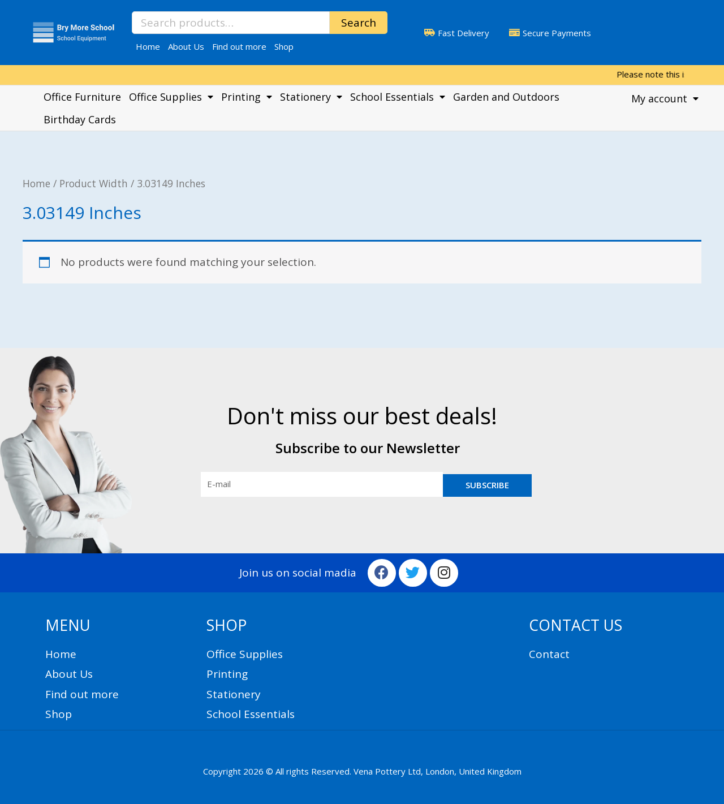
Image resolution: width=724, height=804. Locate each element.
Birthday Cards (80, 119)
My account (665, 98)
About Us (186, 46)
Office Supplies (171, 97)
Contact (549, 654)
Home (148, 46)
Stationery (311, 97)
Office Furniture (82, 97)
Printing (246, 97)
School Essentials (397, 97)
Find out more (239, 46)
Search (358, 22)
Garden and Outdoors (506, 97)
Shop (284, 46)
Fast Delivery (463, 32)
